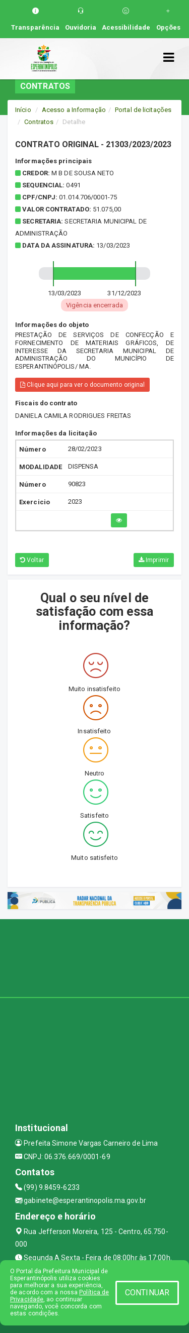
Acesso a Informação (74, 110)
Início (23, 110)
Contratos (38, 122)
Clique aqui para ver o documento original (82, 384)
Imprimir (154, 560)
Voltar (32, 560)
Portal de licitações (143, 110)
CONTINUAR (147, 1292)
